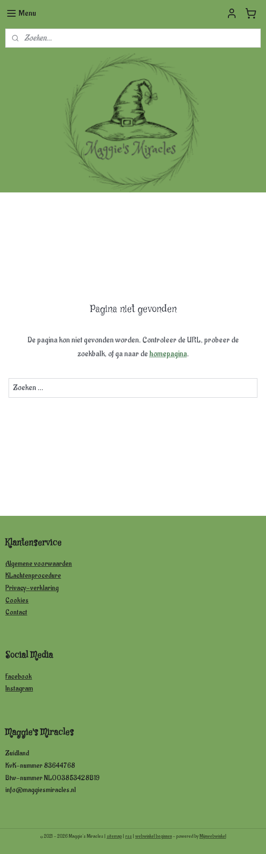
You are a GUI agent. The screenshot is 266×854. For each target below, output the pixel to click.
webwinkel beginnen (153, 836)
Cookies (17, 600)
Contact (16, 612)
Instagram (19, 688)
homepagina (168, 354)
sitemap (114, 836)
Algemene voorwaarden (38, 563)
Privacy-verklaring (32, 588)
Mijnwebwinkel (212, 836)
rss (128, 836)
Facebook (18, 676)
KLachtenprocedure (33, 575)
